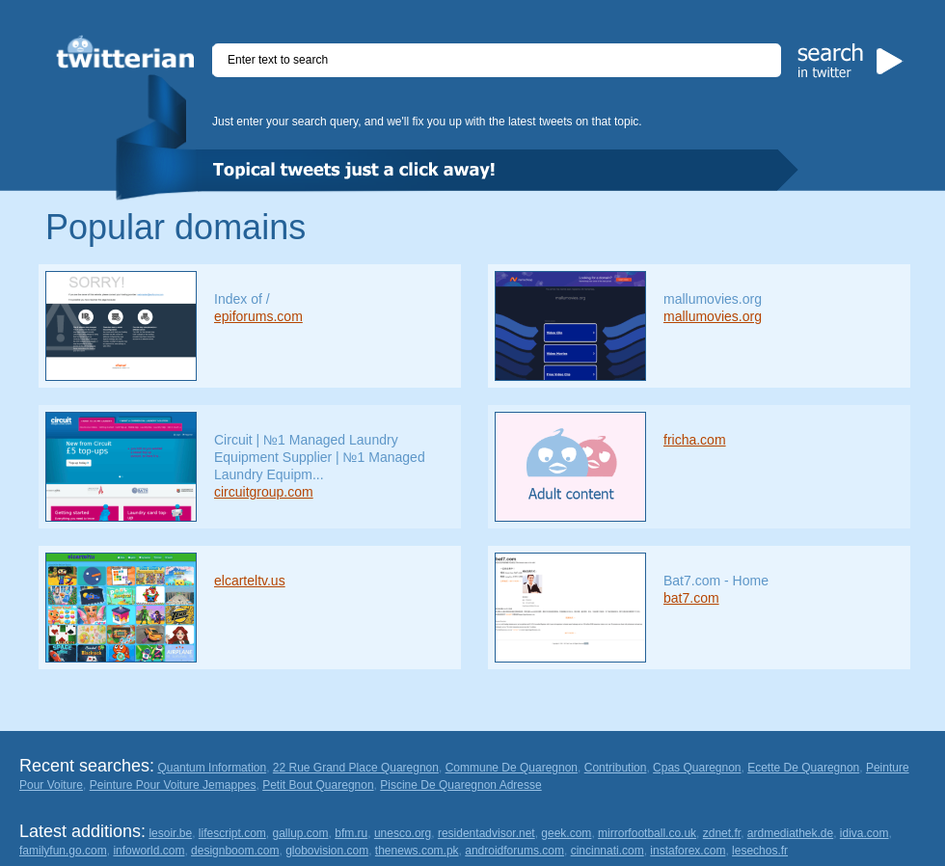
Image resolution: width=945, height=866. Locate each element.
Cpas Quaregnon (697, 767)
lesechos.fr (760, 850)
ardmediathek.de (790, 833)
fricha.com (694, 439)
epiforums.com (258, 316)
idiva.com (864, 833)
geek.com (566, 833)
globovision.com (326, 850)
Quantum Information (211, 767)
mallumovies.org (712, 316)
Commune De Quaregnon (512, 767)
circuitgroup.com (263, 492)
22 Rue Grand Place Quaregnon (356, 767)
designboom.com (235, 850)
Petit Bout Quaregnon (317, 785)
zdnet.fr (722, 833)
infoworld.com (148, 850)
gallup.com (301, 833)
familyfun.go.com (63, 850)
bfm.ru (351, 833)
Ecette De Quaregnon (803, 767)
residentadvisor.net (486, 833)
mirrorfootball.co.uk (647, 833)
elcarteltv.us (249, 580)
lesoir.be (170, 833)
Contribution (615, 767)
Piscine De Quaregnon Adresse (460, 785)
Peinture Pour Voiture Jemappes (173, 785)
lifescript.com (232, 833)
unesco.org (402, 833)
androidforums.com (514, 850)
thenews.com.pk (417, 850)
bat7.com (691, 598)
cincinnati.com (607, 850)
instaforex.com (687, 850)
